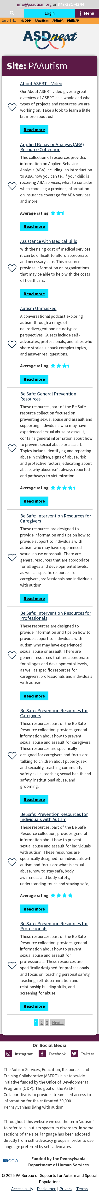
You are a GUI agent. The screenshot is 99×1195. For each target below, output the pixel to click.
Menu (87, 13)
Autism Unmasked (38, 308)
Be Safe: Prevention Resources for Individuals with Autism (54, 816)
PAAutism (42, 21)
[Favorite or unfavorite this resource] (11, 107)
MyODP (25, 21)
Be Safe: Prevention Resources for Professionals (54, 925)
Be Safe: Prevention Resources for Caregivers (54, 712)
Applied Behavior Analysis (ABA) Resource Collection (52, 146)
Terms (82, 1188)
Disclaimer (46, 1188)
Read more (34, 129)
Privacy (65, 1188)
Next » (58, 1022)
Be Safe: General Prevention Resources (48, 396)
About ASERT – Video (41, 83)
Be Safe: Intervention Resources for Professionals (55, 615)
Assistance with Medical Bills (48, 241)
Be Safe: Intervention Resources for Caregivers (55, 518)
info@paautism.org (34, 4)
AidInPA (57, 21)
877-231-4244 (71, 4)
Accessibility (22, 1188)
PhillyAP (73, 21)
